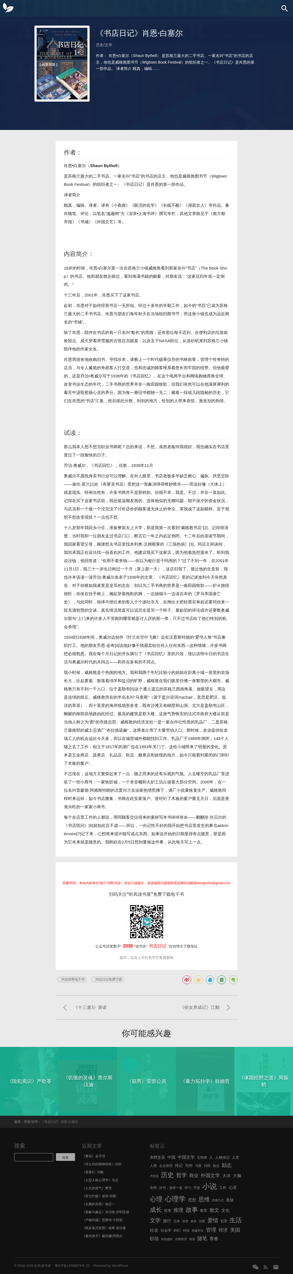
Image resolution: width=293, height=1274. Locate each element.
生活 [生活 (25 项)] (236, 1220)
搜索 (19, 1146)
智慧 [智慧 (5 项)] (185, 1221)
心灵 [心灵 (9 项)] (233, 1187)
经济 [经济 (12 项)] (223, 1230)
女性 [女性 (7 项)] (153, 1188)
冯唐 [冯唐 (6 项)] (198, 1166)
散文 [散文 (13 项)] (214, 1210)
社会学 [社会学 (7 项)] (166, 1230)
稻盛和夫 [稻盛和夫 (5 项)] (198, 1230)
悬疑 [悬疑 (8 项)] (230, 1200)
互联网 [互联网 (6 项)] (202, 1157)
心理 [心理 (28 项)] (156, 1199)
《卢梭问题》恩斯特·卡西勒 (102, 1220)
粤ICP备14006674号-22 (72, 1266)
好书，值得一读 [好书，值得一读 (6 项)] (170, 1188)
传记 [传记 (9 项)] (179, 1165)
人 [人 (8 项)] (211, 1157)
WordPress (120, 1266)
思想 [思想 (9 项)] (192, 1200)
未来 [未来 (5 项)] (193, 1221)
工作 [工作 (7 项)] (223, 1188)
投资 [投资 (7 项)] (167, 1210)
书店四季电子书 (73, 979)
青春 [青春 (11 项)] (213, 1238)
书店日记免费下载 (109, 979)
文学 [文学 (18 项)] (155, 1220)
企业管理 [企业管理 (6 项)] (166, 1166)
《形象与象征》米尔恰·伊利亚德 (105, 1212)
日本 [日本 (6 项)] (176, 1221)
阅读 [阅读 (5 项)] (192, 1239)
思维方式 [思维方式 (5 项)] (218, 1200)
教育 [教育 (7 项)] (203, 1210)
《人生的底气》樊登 (97, 1188)
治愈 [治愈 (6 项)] (202, 1221)
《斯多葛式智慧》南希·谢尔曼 (104, 1228)
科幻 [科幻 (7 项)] (177, 1230)
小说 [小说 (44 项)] (209, 1186)
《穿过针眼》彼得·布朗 (99, 1196)
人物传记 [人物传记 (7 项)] (222, 1157)
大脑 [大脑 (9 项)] (237, 1176)
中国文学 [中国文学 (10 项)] (186, 1157)
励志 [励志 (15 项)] (227, 1165)
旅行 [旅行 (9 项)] (167, 1221)
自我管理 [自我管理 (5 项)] (181, 1239)
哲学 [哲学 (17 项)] (181, 1175)
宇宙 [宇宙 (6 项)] (196, 1188)
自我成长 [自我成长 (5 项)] (167, 1239)
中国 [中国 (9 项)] (171, 1157)
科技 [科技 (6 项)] (186, 1230)
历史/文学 (104, 45)
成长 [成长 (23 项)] (156, 1209)
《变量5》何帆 (93, 1172)
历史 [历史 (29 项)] (167, 1174)
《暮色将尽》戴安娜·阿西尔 (102, 1236)
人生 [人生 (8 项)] (236, 1157)
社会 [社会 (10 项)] (154, 1230)
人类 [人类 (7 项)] (153, 1166)
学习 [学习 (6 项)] (187, 1188)
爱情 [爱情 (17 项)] (213, 1220)
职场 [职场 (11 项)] (154, 1238)
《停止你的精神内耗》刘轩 (102, 1164)
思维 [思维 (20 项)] (204, 1199)
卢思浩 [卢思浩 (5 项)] (154, 1176)
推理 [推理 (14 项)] (178, 1210)
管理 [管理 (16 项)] (211, 1230)
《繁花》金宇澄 (93, 1156)
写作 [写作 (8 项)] (189, 1166)
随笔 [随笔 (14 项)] (202, 1238)
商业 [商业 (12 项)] (193, 1175)
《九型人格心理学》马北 (100, 1180)
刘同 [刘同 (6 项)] (207, 1166)
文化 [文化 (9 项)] (225, 1210)
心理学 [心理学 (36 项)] (175, 1199)
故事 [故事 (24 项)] (192, 1209)
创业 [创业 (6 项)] (216, 1166)
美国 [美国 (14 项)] (235, 1230)
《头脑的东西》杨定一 (98, 1204)
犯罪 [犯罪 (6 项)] (224, 1221)
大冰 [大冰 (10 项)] (226, 1175)
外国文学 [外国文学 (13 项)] (210, 1175)
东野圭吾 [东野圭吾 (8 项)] (157, 1157)
